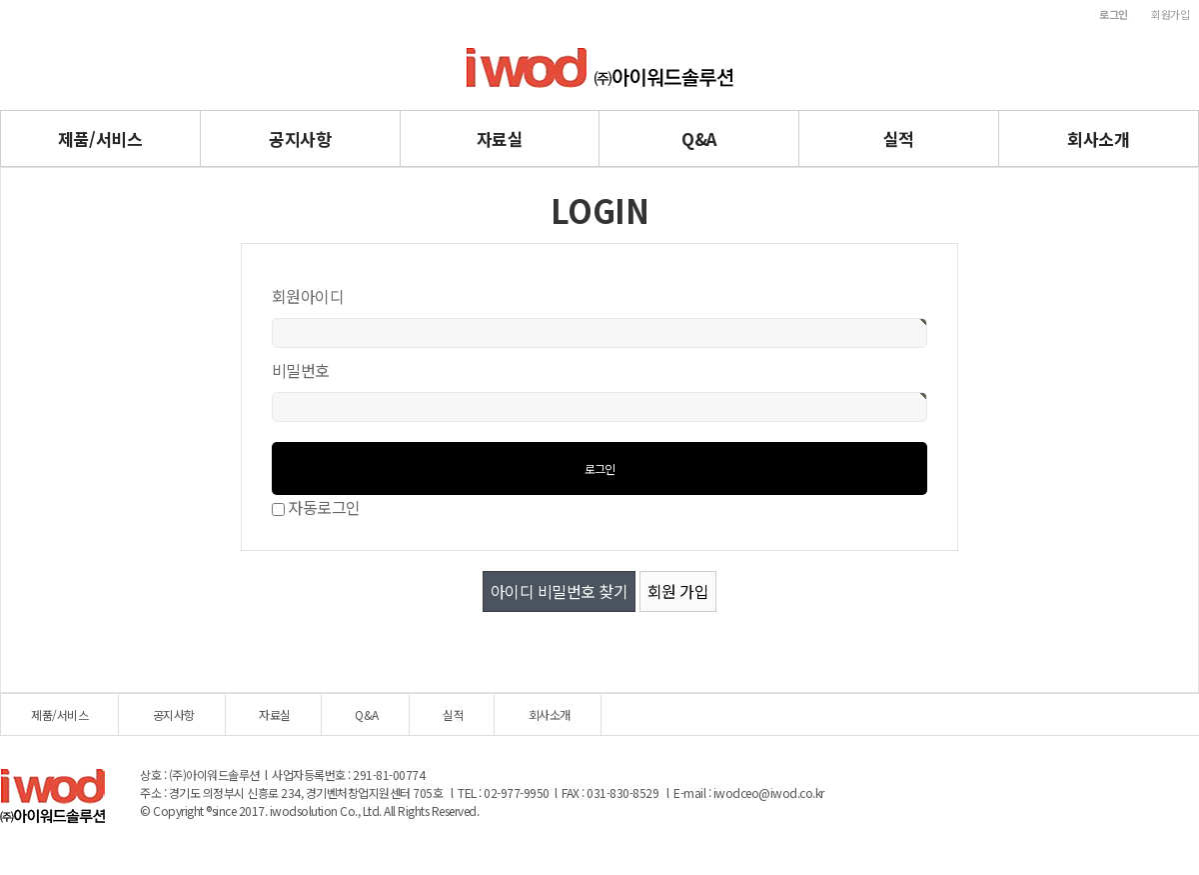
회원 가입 (678, 591)
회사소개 (1098, 138)
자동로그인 (324, 507)
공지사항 (300, 138)
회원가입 (1170, 14)
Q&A (698, 138)
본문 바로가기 (0, 0)
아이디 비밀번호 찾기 (559, 591)
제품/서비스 (100, 138)
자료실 (500, 138)
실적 (898, 138)
